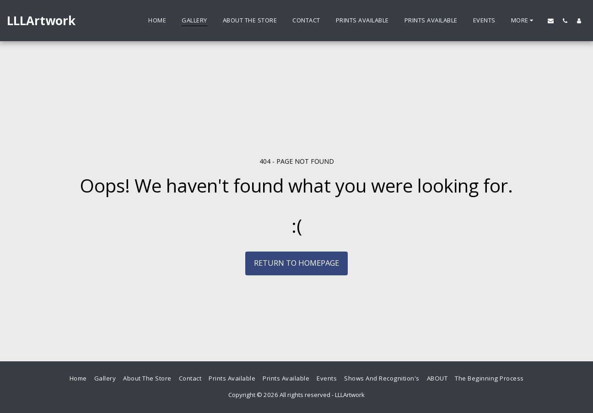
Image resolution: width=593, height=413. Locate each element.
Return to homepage (296, 262)
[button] (550, 20)
